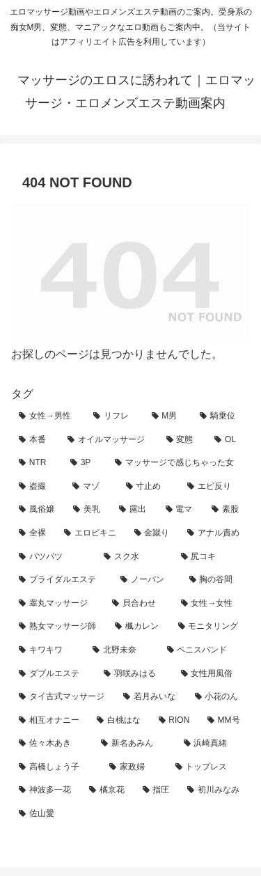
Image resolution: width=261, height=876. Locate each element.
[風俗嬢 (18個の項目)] (38, 509)
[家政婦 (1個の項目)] (134, 767)
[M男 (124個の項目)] (168, 416)
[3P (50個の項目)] (85, 463)
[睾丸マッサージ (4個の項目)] (58, 603)
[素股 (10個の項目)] (226, 509)
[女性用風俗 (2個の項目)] (211, 674)
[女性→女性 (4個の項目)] (211, 603)
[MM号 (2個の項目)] (224, 720)
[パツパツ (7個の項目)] (54, 557)
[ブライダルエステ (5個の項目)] (62, 580)
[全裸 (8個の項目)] (34, 533)
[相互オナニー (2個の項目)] (50, 720)
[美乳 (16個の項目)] (88, 509)
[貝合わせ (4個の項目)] (138, 603)
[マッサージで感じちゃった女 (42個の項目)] (178, 463)
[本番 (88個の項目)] (35, 440)
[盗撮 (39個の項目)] (38, 486)
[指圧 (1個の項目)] (157, 790)
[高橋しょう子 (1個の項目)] (56, 767)
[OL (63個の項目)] (228, 440)
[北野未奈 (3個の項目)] (121, 650)
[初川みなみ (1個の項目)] (214, 790)
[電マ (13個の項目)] (181, 509)
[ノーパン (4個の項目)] (147, 580)
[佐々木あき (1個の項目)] (52, 743)
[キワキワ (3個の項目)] (48, 650)
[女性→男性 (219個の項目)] (48, 416)
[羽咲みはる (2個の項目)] (134, 674)
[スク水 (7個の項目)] (134, 557)
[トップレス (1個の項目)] (208, 767)
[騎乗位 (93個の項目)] (220, 416)
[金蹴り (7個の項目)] (153, 533)
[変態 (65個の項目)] (183, 440)
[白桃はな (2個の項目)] (119, 720)
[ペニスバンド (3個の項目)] (204, 650)
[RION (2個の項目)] (175, 720)
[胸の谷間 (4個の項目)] (215, 580)
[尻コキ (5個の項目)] (211, 557)
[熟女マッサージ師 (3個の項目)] (59, 626)
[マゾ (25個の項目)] (91, 486)
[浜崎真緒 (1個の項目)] (212, 743)
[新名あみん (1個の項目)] (134, 743)
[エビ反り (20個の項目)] (214, 486)
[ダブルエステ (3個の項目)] (54, 674)
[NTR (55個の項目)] (37, 463)
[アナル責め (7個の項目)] (214, 533)
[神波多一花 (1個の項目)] (46, 790)
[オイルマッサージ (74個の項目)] (109, 440)
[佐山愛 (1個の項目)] (130, 814)
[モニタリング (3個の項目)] (210, 626)
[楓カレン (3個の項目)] (138, 626)
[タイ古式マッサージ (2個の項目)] (63, 697)
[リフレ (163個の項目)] (114, 416)
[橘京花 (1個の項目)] (108, 790)
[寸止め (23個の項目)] (149, 486)
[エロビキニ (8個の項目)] (91, 533)
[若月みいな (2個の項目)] (151, 697)
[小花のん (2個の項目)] (218, 697)
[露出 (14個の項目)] (134, 509)
